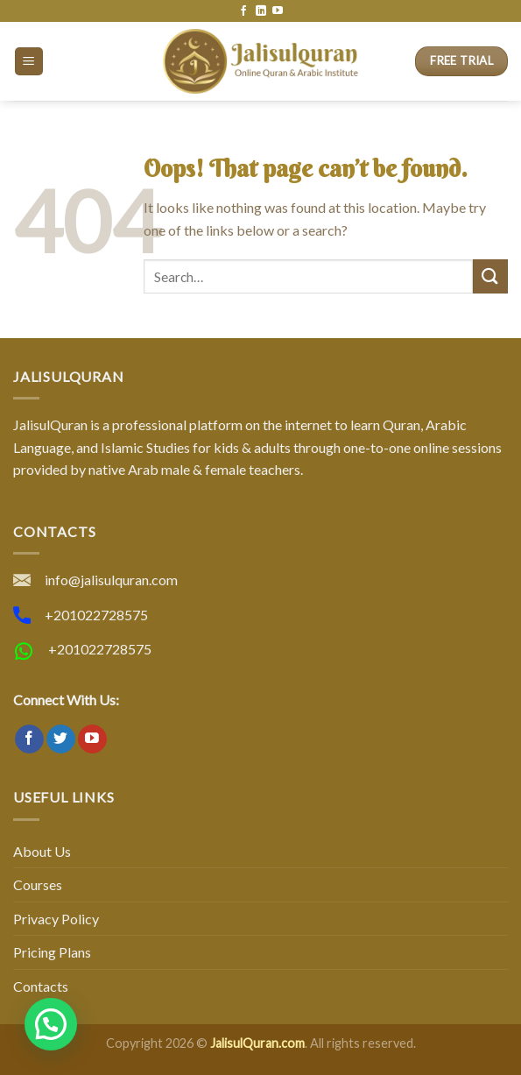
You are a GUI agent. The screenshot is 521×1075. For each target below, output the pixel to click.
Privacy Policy (56, 918)
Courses (37, 884)
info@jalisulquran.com (111, 579)
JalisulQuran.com (257, 1043)
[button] (51, 1024)
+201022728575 (96, 614)
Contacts (40, 986)
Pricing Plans (52, 952)
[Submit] (490, 276)
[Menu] (29, 61)
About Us (42, 851)
